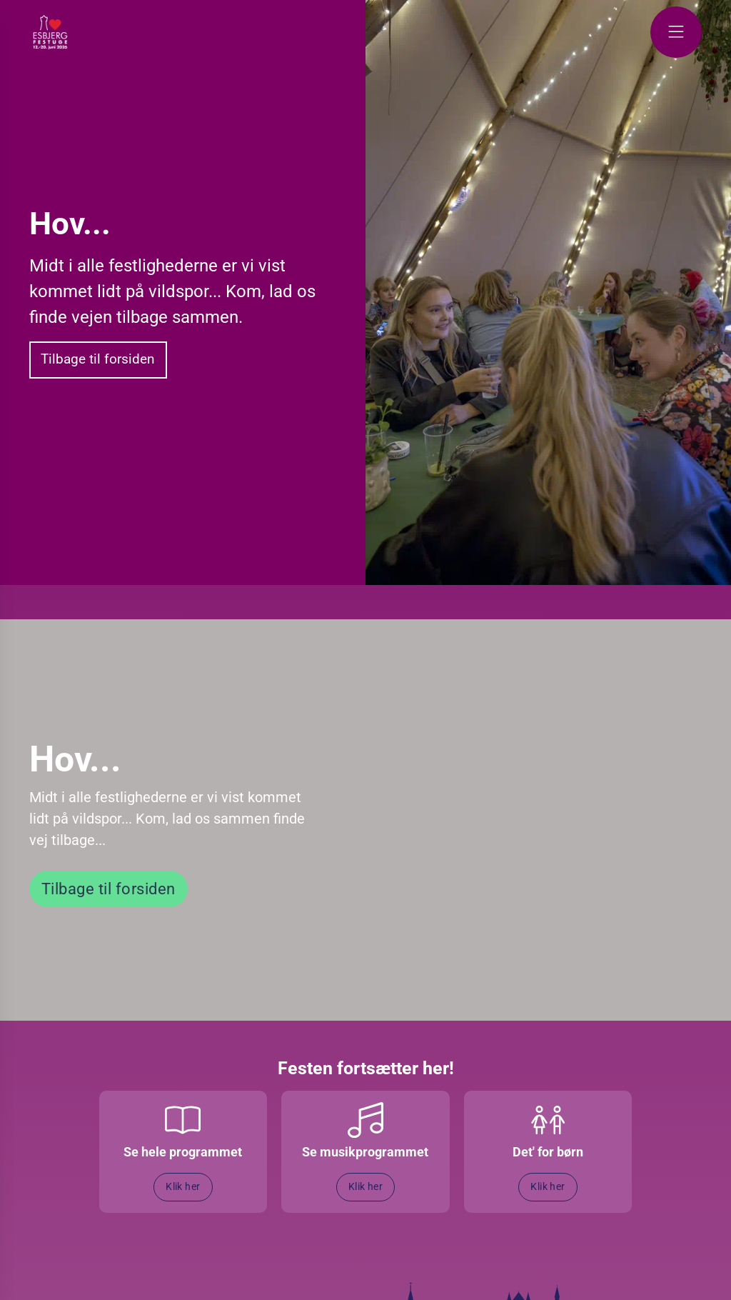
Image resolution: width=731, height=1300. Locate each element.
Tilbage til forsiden (98, 359)
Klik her (183, 1187)
